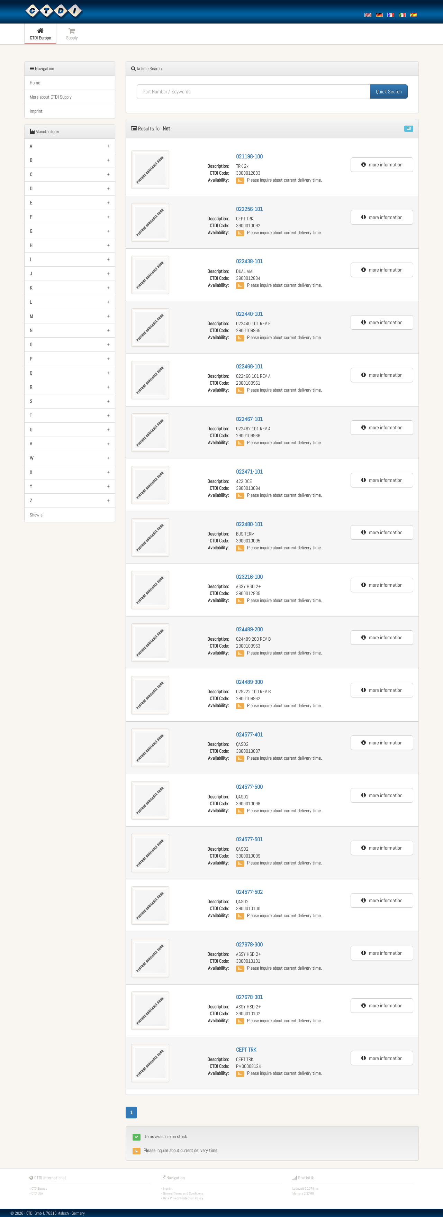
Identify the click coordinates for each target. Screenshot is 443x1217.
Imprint (36, 111)
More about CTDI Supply (51, 97)
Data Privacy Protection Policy (183, 1198)
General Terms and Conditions (183, 1193)
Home (35, 83)
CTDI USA (37, 1193)
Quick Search (389, 91)
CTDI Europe (39, 1188)
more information (382, 164)
